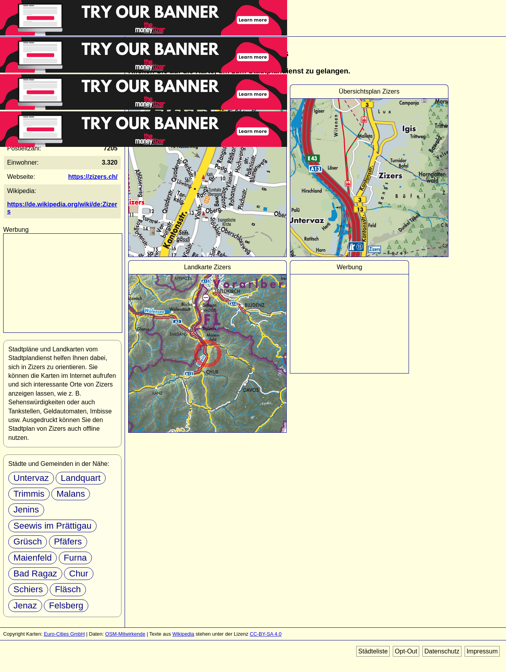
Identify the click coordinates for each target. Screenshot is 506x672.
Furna (75, 558)
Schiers (28, 589)
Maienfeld (32, 558)
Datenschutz (441, 651)
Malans (70, 494)
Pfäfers (68, 541)
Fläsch (68, 589)
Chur (78, 573)
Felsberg (66, 605)
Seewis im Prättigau (52, 526)
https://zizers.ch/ (93, 176)
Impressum (482, 651)
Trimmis (29, 494)
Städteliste (373, 651)
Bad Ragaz (35, 573)
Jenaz (25, 605)
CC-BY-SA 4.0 (266, 634)
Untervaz (31, 478)
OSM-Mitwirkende (125, 634)
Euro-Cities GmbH (64, 634)
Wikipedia (183, 634)
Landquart (81, 478)
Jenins (26, 509)
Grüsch (27, 541)
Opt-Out (406, 651)
